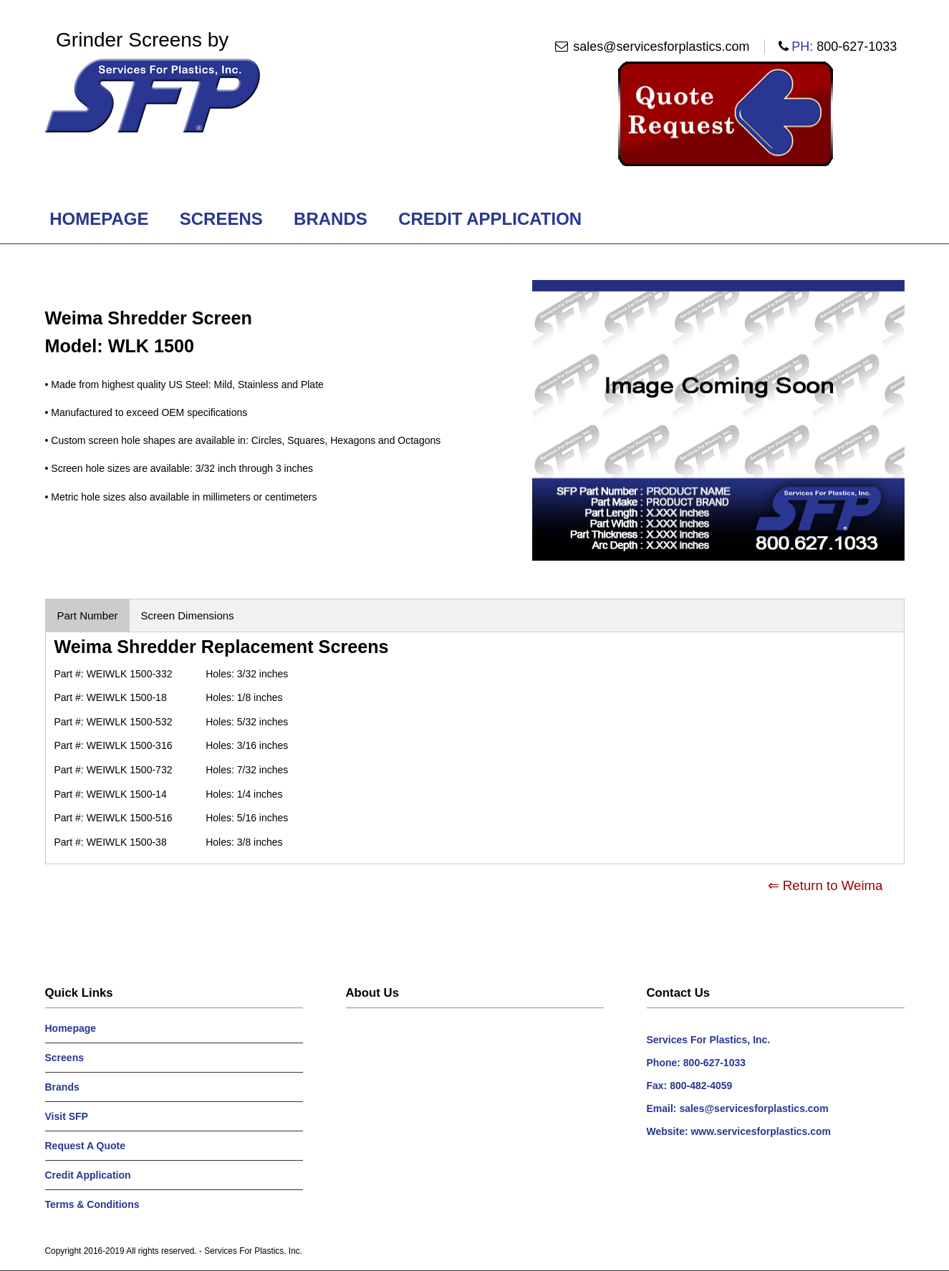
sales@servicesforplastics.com (661, 46)
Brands (330, 218)
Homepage (99, 218)
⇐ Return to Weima (825, 885)
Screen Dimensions (187, 615)
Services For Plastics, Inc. (253, 1251)
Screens (221, 218)
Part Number (87, 615)
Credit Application (489, 218)
